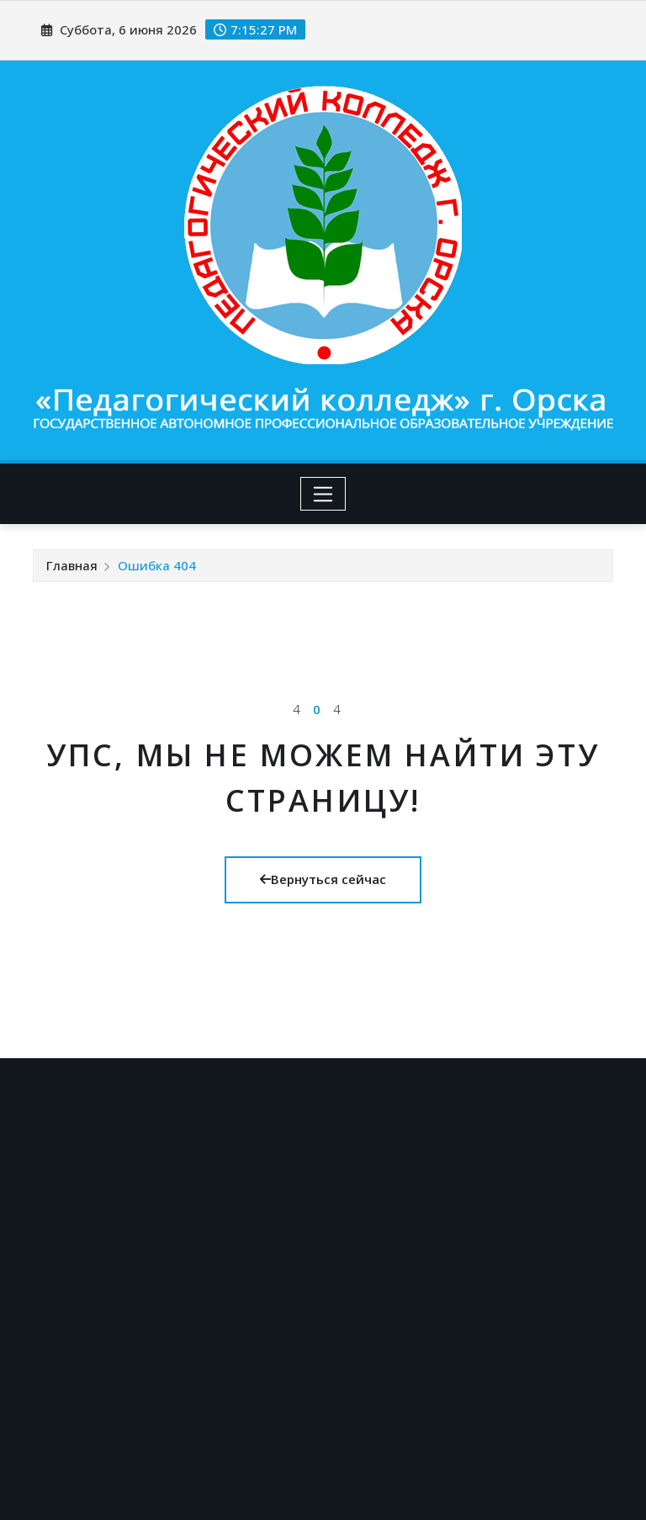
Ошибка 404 (157, 565)
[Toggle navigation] (323, 494)
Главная (72, 565)
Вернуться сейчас (323, 879)
